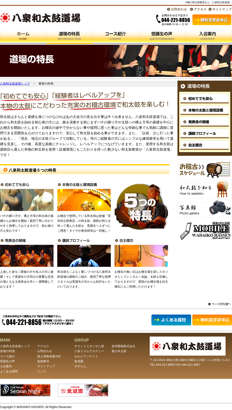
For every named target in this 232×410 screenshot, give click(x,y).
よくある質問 (9, 371)
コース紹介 (7, 356)
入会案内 (6, 366)
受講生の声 (7, 361)
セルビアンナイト (86, 356)
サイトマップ (46, 366)
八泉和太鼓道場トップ (15, 83)
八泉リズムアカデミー (89, 351)
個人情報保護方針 (49, 356)
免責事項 (43, 361)
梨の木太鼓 (119, 351)
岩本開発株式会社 (123, 346)
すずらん (80, 366)
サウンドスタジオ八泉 (89, 346)
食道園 (78, 361)
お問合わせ (44, 351)
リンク (41, 371)
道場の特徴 (7, 351)
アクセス (43, 346)
